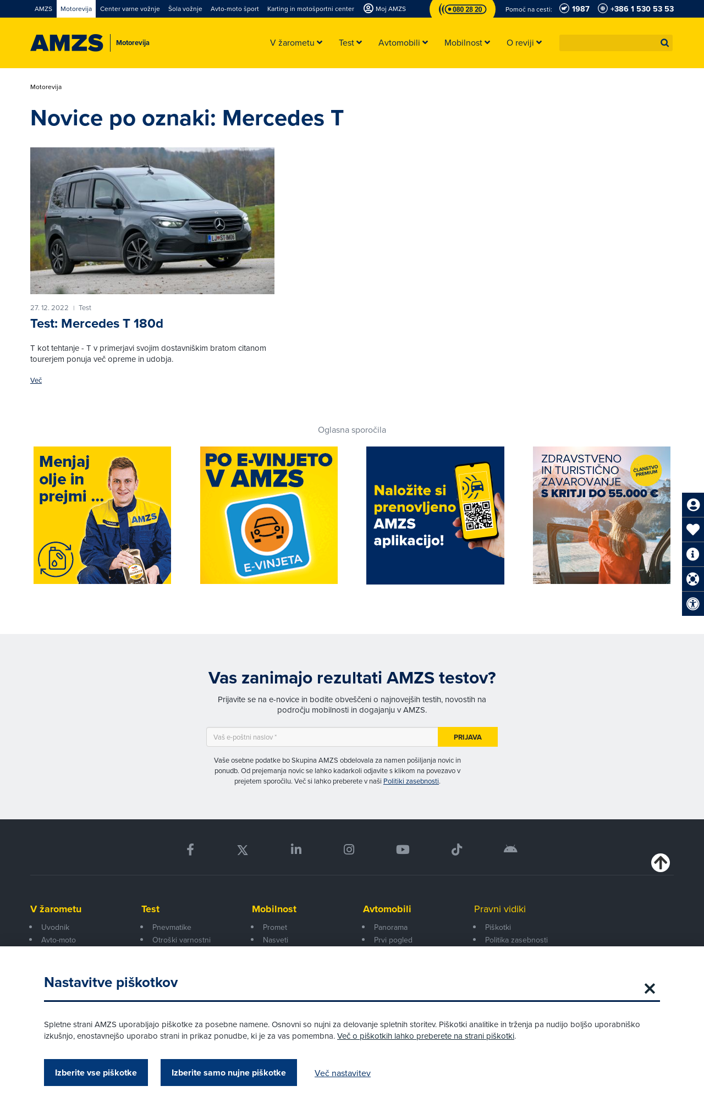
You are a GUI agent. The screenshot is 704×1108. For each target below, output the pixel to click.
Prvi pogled (393, 939)
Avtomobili (387, 909)
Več (36, 380)
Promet (275, 927)
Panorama (391, 927)
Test (150, 909)
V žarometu (55, 909)
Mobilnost (274, 909)
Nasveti (275, 939)
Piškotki (498, 927)
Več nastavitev (343, 1073)
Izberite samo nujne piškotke (229, 1072)
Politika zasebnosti (516, 939)
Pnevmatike (171, 927)
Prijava (468, 737)
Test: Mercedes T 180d (96, 323)
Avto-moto (58, 939)
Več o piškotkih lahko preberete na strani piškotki (425, 1035)
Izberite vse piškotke (96, 1072)
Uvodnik (55, 927)
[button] (665, 43)
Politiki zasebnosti (411, 781)
